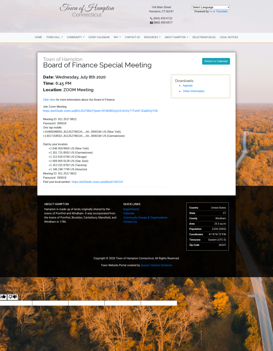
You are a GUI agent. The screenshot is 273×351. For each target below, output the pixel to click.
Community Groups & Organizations (145, 217)
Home (38, 37)
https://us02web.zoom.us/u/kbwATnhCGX (97, 181)
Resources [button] (151, 37)
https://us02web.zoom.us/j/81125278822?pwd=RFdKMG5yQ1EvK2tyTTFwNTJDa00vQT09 (100, 110)
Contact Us (132, 37)
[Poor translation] (12, 297)
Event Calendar (99, 37)
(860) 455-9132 (162, 18)
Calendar (128, 213)
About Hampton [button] (175, 37)
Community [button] (75, 37)
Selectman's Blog (204, 37)
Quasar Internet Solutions (156, 265)
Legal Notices (229, 37)
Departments (131, 209)
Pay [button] (116, 37)
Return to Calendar (216, 61)
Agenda (187, 85)
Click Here (49, 99)
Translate (218, 11)
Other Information (193, 91)
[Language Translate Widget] (211, 7)
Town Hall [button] (53, 37)
